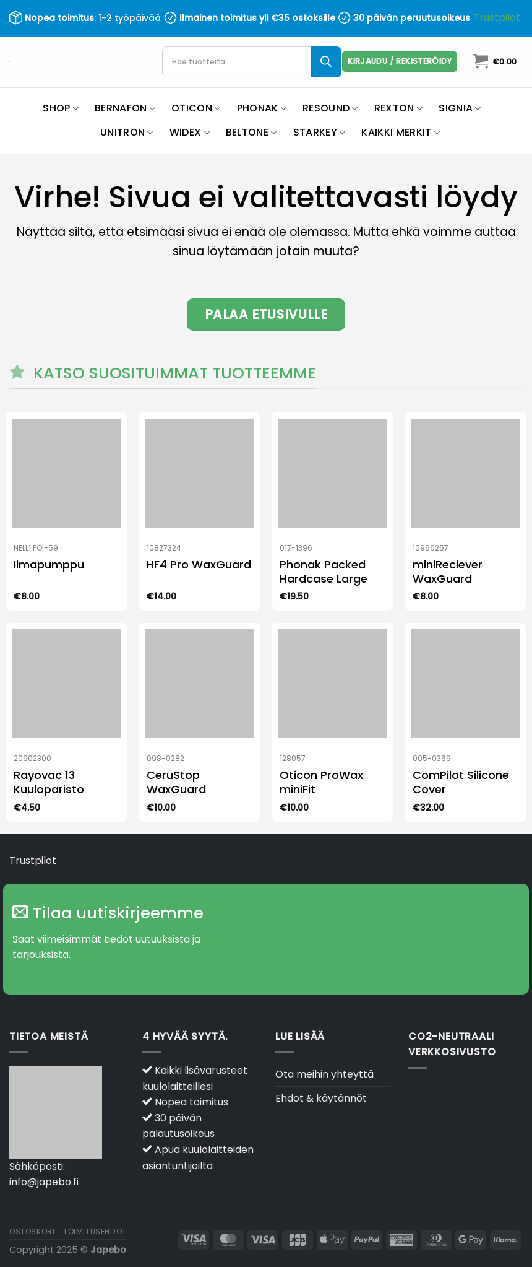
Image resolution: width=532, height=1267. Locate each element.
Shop (61, 108)
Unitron (126, 132)
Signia (460, 108)
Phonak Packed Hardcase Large (323, 571)
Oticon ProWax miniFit (321, 782)
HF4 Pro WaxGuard (199, 564)
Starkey (319, 132)
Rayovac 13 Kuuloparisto (49, 782)
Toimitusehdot (95, 1231)
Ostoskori (32, 1231)
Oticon (195, 108)
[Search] (326, 61)
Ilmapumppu (49, 564)
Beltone (251, 132)
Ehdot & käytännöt (321, 1098)
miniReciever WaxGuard (448, 571)
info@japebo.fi (44, 1182)
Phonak (261, 108)
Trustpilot (496, 18)
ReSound (330, 108)
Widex (189, 132)
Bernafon (125, 108)
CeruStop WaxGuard (176, 782)
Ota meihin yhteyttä (324, 1074)
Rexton (398, 108)
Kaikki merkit (400, 132)
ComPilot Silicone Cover (461, 782)
